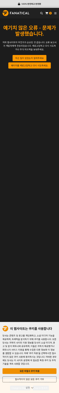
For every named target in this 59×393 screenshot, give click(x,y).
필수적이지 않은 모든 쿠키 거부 (29, 379)
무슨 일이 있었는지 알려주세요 (29, 58)
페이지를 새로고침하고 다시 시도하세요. (29, 65)
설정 (30, 387)
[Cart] (48, 13)
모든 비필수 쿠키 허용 (29, 371)
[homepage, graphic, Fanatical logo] (16, 13)
